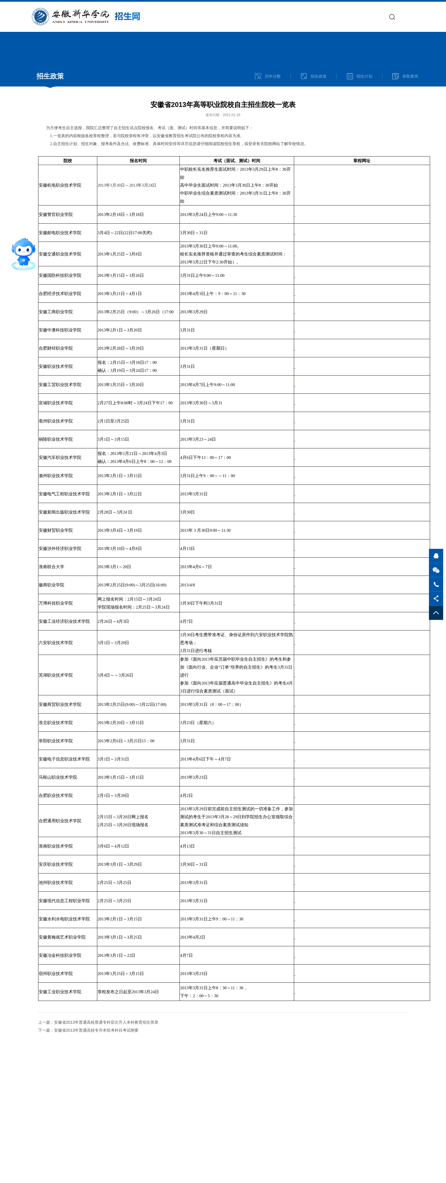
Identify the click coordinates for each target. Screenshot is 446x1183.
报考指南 (344, 16)
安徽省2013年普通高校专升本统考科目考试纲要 (96, 1030)
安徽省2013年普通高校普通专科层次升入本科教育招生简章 (106, 1022)
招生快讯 (291, 16)
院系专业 (317, 16)
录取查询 (397, 16)
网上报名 (370, 16)
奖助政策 (423, 16)
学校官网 (264, 16)
